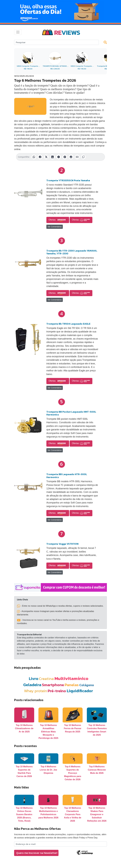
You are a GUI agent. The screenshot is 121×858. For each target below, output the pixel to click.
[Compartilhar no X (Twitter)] (46, 156)
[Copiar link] (83, 156)
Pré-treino (57, 691)
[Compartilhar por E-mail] (77, 156)
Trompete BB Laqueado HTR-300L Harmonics (66, 475)
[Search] (56, 42)
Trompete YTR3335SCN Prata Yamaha (68, 180)
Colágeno (86, 685)
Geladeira (32, 685)
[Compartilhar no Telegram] (58, 156)
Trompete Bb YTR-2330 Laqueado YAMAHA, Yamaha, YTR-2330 (71, 252)
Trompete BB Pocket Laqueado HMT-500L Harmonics (71, 413)
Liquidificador (80, 691)
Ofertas (58, 220)
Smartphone (53, 685)
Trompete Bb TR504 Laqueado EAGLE (68, 324)
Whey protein (35, 691)
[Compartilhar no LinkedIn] (52, 156)
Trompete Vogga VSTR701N (62, 544)
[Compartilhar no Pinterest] (64, 156)
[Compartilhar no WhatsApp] (33, 156)
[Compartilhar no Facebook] (40, 156)
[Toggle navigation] (18, 32)
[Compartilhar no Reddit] (71, 156)
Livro (33, 679)
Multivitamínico (71, 678)
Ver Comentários (55, 227)
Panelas (72, 685)
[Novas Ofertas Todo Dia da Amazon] (60, 11)
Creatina (46, 678)
